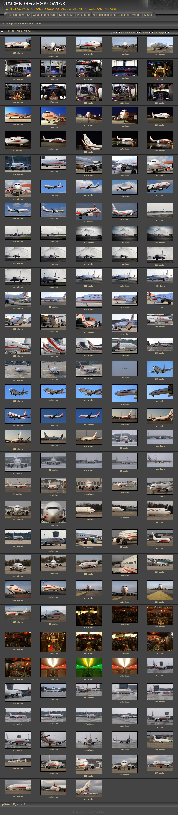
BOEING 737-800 (31, 23)
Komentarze (66, 14)
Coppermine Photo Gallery (94, 812)
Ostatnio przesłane (44, 14)
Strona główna (10, 23)
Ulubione (123, 14)
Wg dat (136, 14)
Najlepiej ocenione (104, 14)
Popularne (83, 14)
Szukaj (148, 14)
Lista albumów (15, 14)
